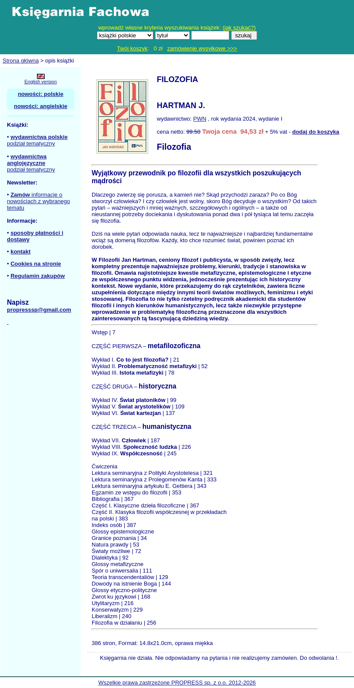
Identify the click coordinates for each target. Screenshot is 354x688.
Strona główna (21, 60)
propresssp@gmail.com (39, 309)
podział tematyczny (31, 143)
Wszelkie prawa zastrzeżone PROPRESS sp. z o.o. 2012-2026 (177, 682)
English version (40, 81)
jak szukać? (239, 27)
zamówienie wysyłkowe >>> (202, 48)
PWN (199, 118)
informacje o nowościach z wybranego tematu (38, 201)
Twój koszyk (132, 48)
